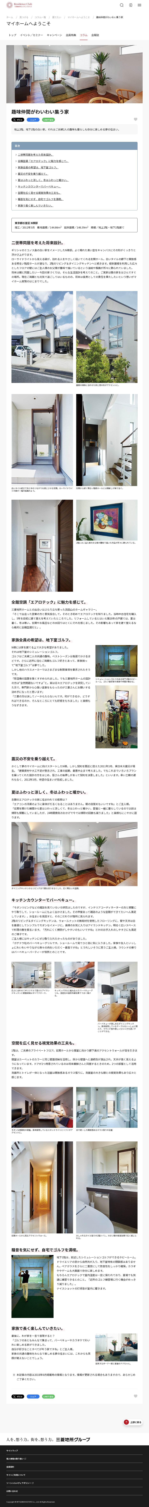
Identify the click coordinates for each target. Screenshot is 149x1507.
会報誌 (95, 35)
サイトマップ (12, 1450)
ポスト (18, 119)
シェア (33, 119)
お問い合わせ (12, 1491)
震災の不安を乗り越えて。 (33, 174)
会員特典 (71, 35)
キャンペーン (54, 35)
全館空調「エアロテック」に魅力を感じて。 (43, 161)
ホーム (9, 17)
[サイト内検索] (121, 5)
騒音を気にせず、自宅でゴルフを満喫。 (41, 199)
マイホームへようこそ (79, 17)
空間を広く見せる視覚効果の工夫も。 (39, 193)
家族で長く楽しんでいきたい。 (35, 205)
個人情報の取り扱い (15, 1458)
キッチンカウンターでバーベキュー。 (39, 186)
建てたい (56, 17)
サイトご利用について (15, 1474)
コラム (83, 35)
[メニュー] (139, 5)
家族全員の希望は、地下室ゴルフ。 (38, 167)
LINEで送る (49, 119)
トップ (12, 35)
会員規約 (10, 1466)
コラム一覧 (40, 17)
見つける (23, 17)
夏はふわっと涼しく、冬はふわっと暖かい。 (43, 180)
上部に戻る (132, 1422)
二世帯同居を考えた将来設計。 (36, 154)
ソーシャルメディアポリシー (18, 1483)
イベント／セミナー (31, 35)
